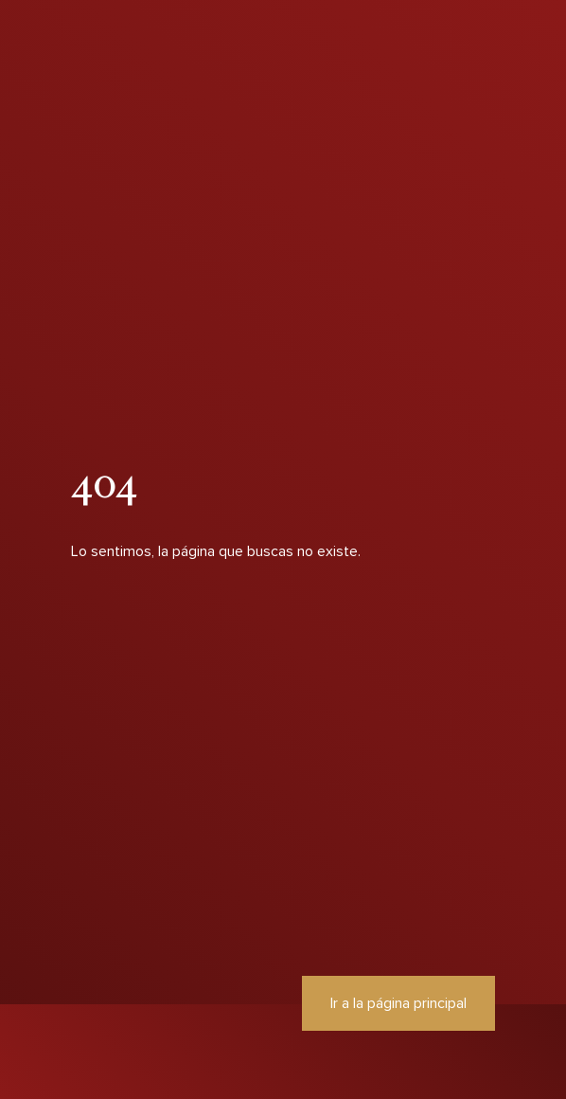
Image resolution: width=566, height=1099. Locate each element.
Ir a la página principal (398, 1003)
